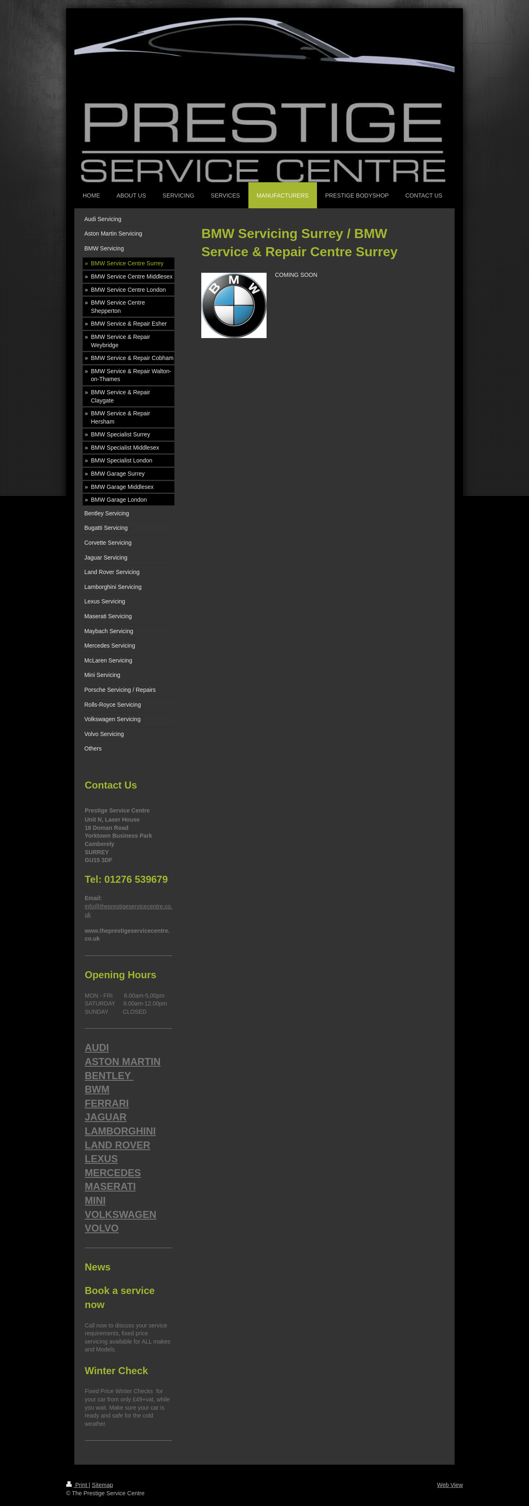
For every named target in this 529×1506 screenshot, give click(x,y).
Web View (450, 1485)
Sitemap (102, 1485)
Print (77, 1485)
